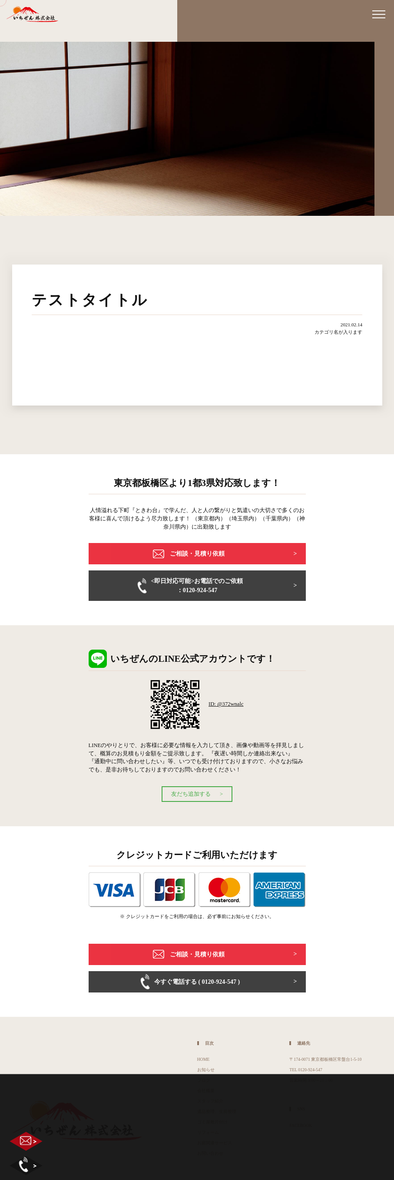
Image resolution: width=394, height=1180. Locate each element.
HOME (203, 1059)
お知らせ (206, 1069)
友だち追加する (191, 794)
